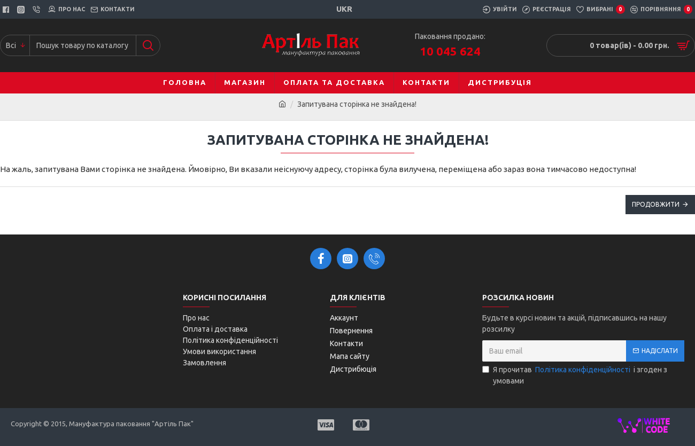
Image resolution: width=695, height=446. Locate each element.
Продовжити (655, 204)
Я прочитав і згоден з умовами (574, 374)
